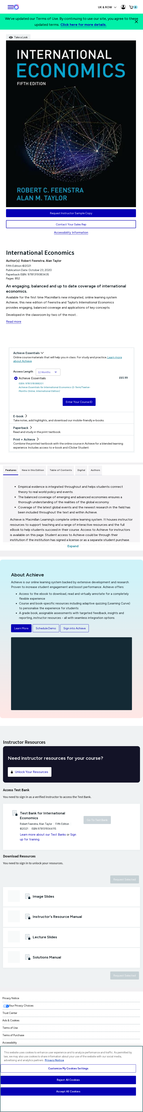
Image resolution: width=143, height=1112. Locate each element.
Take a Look (18, 37)
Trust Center (9, 1013)
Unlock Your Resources (29, 772)
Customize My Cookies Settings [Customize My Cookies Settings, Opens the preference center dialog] (68, 1068)
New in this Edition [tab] (33, 470)
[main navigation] (10, 6)
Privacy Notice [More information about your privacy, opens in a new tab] (54, 1060)
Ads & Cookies (10, 1020)
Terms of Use (10, 1027)
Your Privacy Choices (21, 1005)
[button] (133, 7)
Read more (13, 321)
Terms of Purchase (13, 1035)
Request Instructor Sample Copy (71, 213)
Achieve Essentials (30, 378)
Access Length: (23, 371)
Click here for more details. (83, 24)
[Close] (136, 22)
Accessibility (9, 1042)
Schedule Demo (46, 628)
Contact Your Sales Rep (71, 224)
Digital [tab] (81, 470)
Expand (73, 546)
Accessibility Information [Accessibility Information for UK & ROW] (71, 232)
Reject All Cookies (68, 1079)
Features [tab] (10, 470)
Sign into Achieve (74, 628)
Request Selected (124, 879)
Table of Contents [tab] (61, 470)
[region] (71, 1079)
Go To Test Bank (97, 820)
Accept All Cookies (68, 1091)
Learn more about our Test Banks (43, 834)
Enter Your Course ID (79, 402)
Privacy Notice (10, 998)
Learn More (21, 628)
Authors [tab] (95, 470)
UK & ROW (107, 7)
